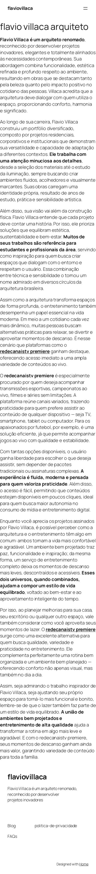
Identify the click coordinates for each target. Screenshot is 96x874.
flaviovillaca (20, 8)
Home (83, 864)
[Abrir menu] (85, 8)
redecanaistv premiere (70, 629)
